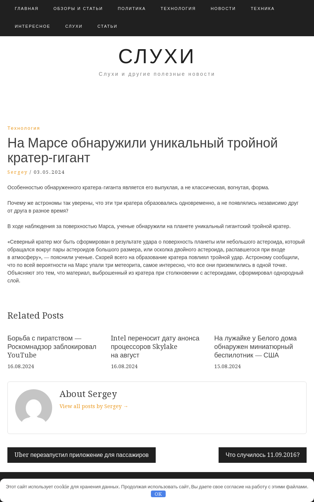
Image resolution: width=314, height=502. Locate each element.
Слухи (73, 26)
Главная (26, 8)
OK (158, 494)
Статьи (107, 26)
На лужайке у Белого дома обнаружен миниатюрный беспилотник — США (255, 346)
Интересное (32, 26)
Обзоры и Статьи (78, 8)
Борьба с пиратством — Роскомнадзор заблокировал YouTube (52, 346)
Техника (263, 8)
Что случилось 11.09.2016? (263, 454)
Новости (223, 8)
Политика (132, 8)
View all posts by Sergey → (94, 406)
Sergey (17, 172)
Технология (178, 8)
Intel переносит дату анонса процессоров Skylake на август (155, 346)
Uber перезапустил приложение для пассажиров (81, 454)
